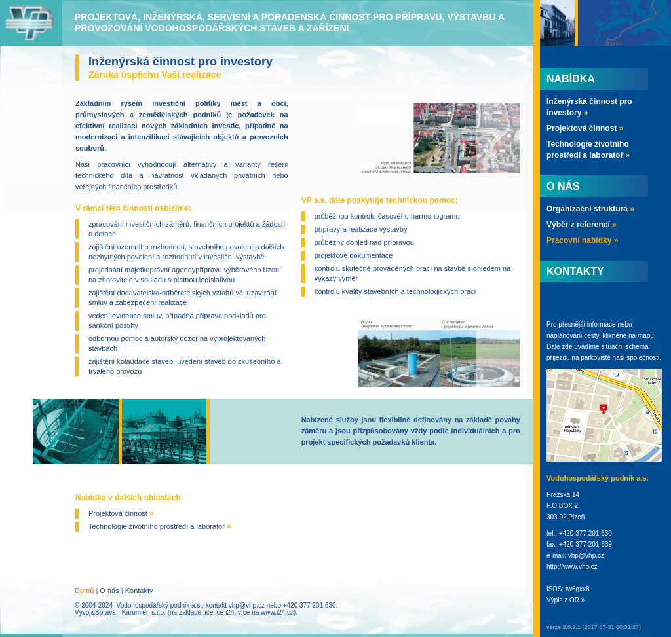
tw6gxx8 (578, 588)
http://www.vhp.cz (572, 566)
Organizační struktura (590, 208)
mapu (646, 335)
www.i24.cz (277, 612)
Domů (84, 590)
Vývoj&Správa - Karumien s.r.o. (120, 612)
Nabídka (570, 78)
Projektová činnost (121, 513)
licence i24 (218, 612)
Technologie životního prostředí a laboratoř (159, 526)
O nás (109, 590)
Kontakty (139, 590)
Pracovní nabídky (582, 240)
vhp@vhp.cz (247, 605)
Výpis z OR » (565, 600)
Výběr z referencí (581, 224)
